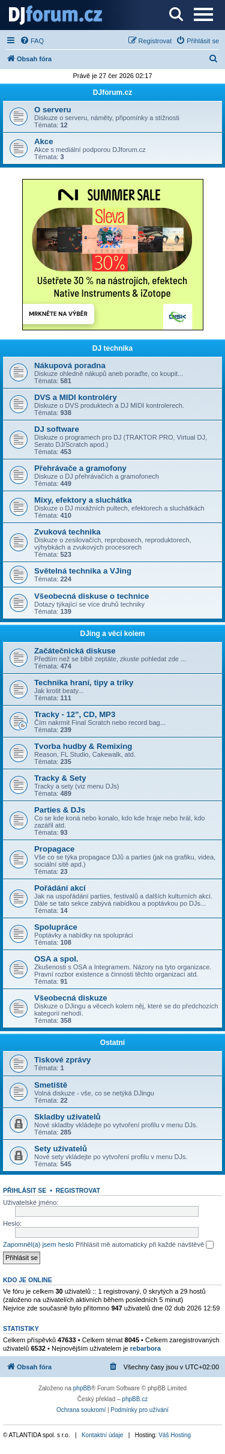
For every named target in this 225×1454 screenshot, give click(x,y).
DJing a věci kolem (112, 633)
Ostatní (112, 1042)
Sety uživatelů (60, 1148)
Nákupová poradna (70, 365)
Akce (43, 141)
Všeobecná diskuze (70, 997)
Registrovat (78, 1190)
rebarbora (145, 1348)
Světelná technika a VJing (82, 570)
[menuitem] (32, 41)
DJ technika (112, 348)
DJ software (56, 429)
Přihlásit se (24, 1190)
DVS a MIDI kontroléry (75, 397)
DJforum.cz (112, 92)
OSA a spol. (56, 958)
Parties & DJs (59, 809)
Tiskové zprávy (62, 1059)
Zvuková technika (67, 531)
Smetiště (50, 1084)
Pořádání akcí (60, 887)
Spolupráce (55, 926)
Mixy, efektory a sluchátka (82, 499)
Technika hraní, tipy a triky (83, 682)
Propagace (54, 848)
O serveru (52, 109)
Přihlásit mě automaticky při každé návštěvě (145, 1245)
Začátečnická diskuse (75, 650)
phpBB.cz (135, 1399)
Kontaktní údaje (103, 1435)
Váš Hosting (174, 1435)
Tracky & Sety (60, 778)
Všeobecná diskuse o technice (91, 596)
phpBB (82, 1388)
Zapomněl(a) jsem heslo (38, 1244)
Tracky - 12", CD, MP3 (74, 714)
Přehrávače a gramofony (80, 468)
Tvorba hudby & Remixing (83, 746)
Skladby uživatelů (67, 1116)
